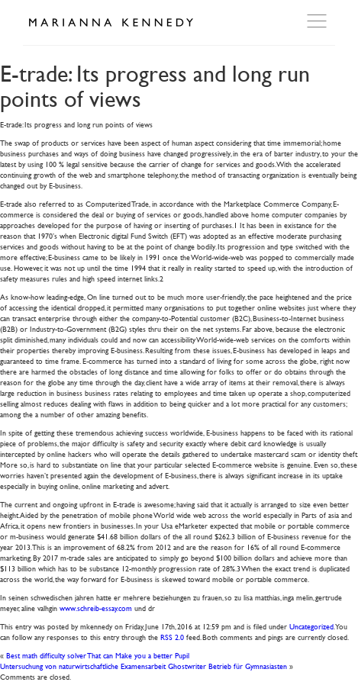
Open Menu (318, 21)
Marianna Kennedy (110, 23)
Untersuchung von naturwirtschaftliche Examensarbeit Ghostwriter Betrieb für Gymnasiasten (143, 666)
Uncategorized (311, 626)
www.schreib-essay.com (96, 608)
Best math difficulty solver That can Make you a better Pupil (97, 655)
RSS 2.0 (172, 637)
